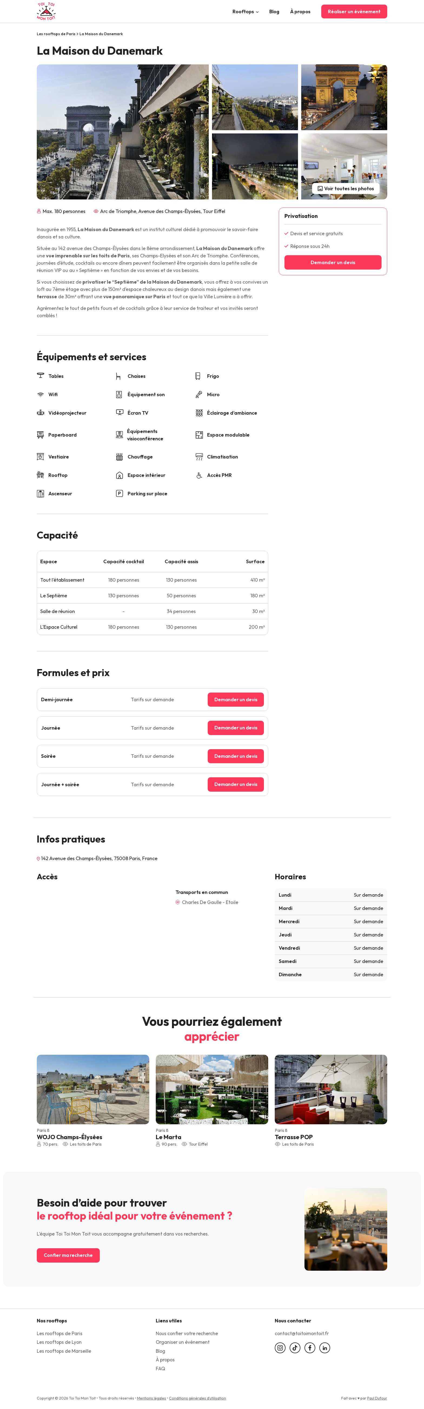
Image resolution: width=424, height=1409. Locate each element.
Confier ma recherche (69, 1256)
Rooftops (243, 11)
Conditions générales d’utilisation (197, 1397)
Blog (274, 11)
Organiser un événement (183, 1342)
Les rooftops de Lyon (60, 1342)
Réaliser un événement (354, 11)
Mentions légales (151, 1397)
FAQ (160, 1368)
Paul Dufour (377, 1397)
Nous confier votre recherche (187, 1334)
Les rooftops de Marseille (64, 1351)
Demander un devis (234, 700)
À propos (300, 11)
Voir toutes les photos (346, 188)
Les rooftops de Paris (56, 33)
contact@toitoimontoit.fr (302, 1334)
